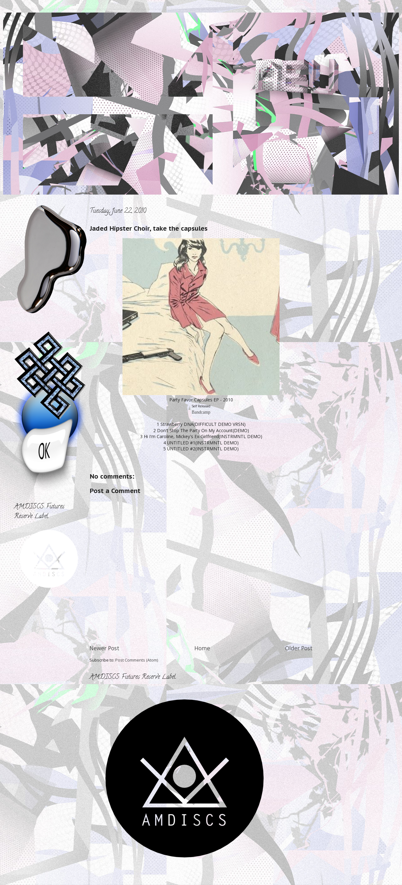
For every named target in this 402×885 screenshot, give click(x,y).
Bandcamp (201, 412)
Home (202, 648)
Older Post (298, 648)
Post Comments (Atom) (136, 660)
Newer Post (104, 648)
